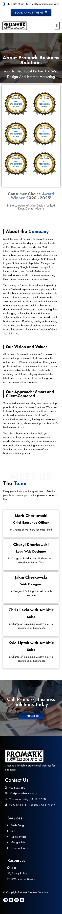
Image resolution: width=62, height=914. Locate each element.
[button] (57, 26)
